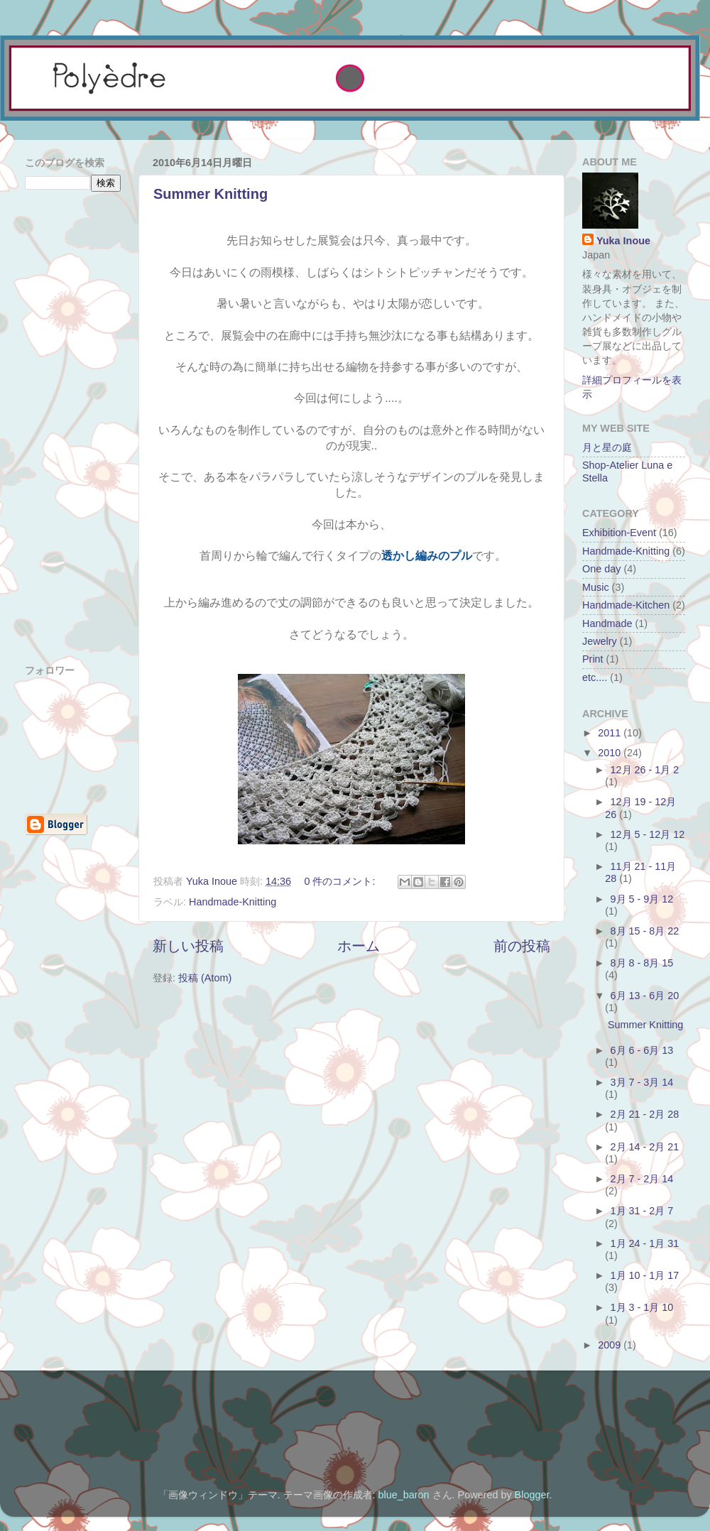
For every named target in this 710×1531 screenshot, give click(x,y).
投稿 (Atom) (204, 978)
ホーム (358, 946)
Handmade (607, 623)
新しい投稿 (188, 946)
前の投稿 (521, 946)
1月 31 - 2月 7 (642, 1210)
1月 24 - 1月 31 (645, 1243)
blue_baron (404, 1494)
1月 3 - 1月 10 (642, 1307)
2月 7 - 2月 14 (642, 1178)
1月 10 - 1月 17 (645, 1275)
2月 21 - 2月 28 (645, 1114)
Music (595, 587)
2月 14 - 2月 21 (645, 1147)
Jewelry (599, 641)
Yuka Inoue (623, 240)
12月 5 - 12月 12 (648, 834)
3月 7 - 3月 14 (642, 1082)
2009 (610, 1345)
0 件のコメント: (341, 881)
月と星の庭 (607, 447)
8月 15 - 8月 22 (645, 931)
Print (593, 659)
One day (601, 568)
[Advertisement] (180, 131)
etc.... (594, 677)
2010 (610, 752)
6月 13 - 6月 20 (645, 995)
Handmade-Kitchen (626, 605)
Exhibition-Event (619, 532)
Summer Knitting (210, 194)
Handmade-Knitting (232, 902)
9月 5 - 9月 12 (642, 899)
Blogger (532, 1494)
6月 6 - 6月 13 (642, 1050)
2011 (610, 733)
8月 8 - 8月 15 (642, 963)
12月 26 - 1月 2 (645, 769)
